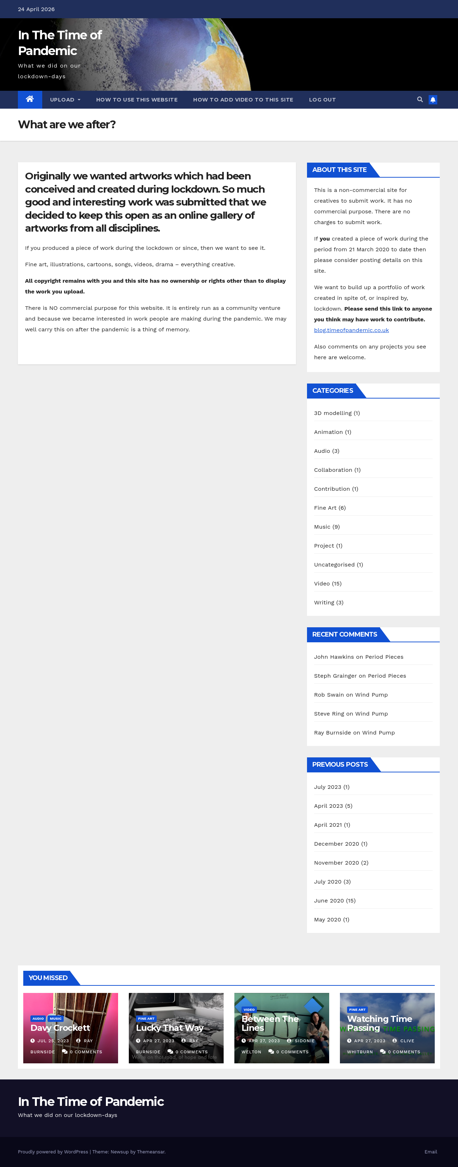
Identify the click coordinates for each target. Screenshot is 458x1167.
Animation (328, 432)
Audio (322, 450)
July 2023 (327, 786)
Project (324, 545)
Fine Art (325, 507)
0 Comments (86, 1051)
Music (322, 526)
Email (431, 1151)
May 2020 (327, 919)
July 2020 (328, 881)
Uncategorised (334, 564)
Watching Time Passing (379, 1023)
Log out (322, 100)
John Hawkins (334, 656)
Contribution (332, 488)
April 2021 (328, 824)
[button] (420, 99)
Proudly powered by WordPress (54, 1151)
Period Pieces (384, 656)
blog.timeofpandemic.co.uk (351, 330)
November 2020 (336, 862)
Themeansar (151, 1151)
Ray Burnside (332, 732)
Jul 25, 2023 (53, 1040)
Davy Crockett (59, 1028)
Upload (65, 100)
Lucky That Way (169, 1028)
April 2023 (328, 805)
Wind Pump (371, 694)
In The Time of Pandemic (91, 1101)
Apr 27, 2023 (159, 1040)
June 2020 (329, 900)
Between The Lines (270, 1023)
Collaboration (333, 469)
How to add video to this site (243, 100)
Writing (324, 602)
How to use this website (137, 100)
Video (322, 583)
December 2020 (336, 843)
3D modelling (333, 413)
